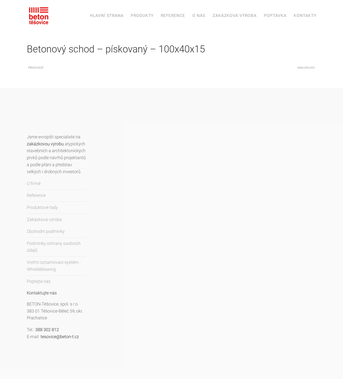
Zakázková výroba (235, 15)
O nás (198, 15)
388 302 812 (47, 329)
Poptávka (275, 15)
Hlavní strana (107, 15)
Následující (306, 67)
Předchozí (35, 67)
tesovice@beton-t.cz (60, 336)
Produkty (142, 15)
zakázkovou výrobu (45, 143)
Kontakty (305, 15)
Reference (173, 15)
